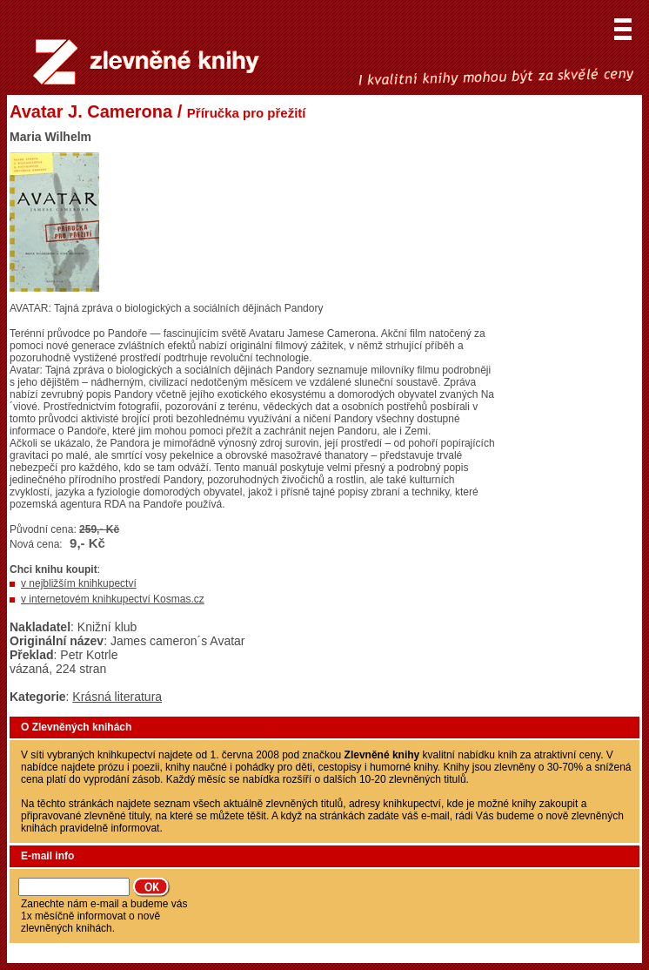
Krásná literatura (117, 697)
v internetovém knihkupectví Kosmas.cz (112, 599)
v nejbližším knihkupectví (79, 583)
